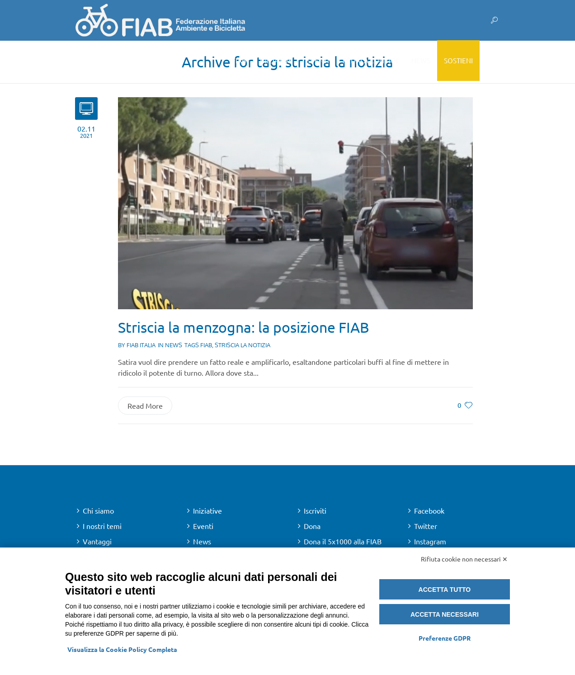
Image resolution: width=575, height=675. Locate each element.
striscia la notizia (242, 345)
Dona (312, 525)
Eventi (203, 525)
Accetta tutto (445, 589)
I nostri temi (102, 525)
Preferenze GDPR (445, 638)
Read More (145, 405)
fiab (206, 345)
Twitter (425, 525)
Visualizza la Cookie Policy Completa (122, 649)
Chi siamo (98, 510)
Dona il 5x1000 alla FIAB (343, 541)
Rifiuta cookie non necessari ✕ (464, 559)
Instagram (430, 541)
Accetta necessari (444, 614)
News (173, 345)
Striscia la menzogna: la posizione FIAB (243, 327)
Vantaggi (97, 541)
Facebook (429, 510)
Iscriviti (315, 510)
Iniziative (207, 510)
